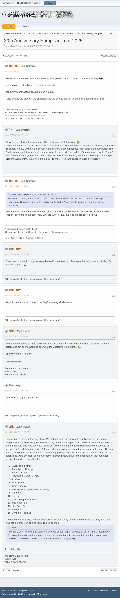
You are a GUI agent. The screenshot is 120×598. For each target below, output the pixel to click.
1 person (9, 362)
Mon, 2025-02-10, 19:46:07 (17, 186)
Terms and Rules (101, 591)
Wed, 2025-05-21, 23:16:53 (17, 295)
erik (11, 331)
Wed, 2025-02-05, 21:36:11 (17, 71)
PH (10, 129)
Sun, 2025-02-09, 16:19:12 (16, 135)
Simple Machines (26, 591)
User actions (108, 56)
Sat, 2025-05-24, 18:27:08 (16, 336)
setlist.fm (94, 343)
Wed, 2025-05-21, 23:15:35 (17, 254)
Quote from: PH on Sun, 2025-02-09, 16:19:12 (33, 194)
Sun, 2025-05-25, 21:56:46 (16, 391)
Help (90, 591)
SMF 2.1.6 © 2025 (10, 591)
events (59, 98)
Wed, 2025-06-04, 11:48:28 (17, 432)
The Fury (14, 248)
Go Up (6, 571)
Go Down (8, 56)
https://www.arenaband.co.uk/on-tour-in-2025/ (30, 92)
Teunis (12, 65)
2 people (9, 549)
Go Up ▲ (114, 591)
